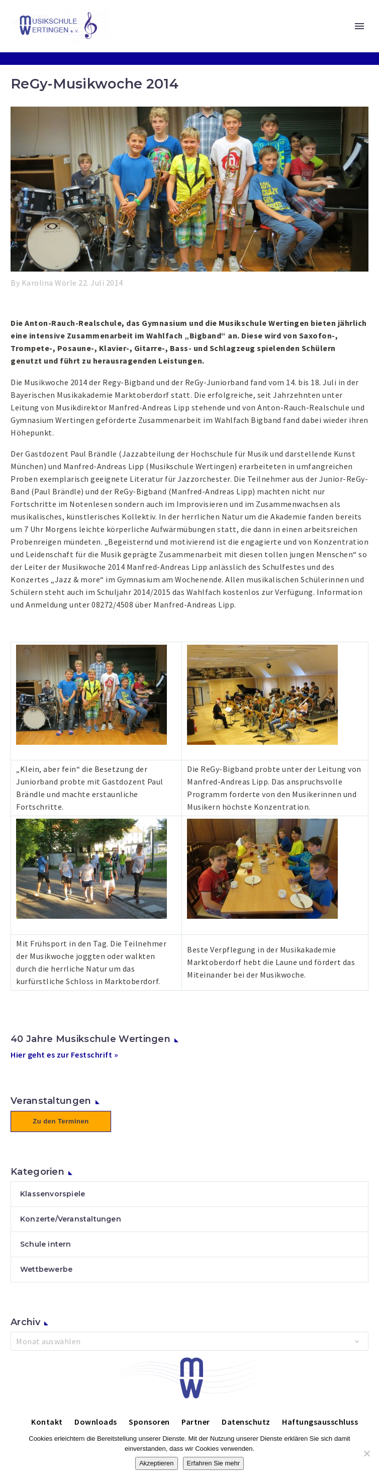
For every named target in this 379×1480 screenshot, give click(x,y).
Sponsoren (149, 1422)
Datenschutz (246, 1422)
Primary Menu (359, 26)
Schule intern (45, 1244)
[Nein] (366, 1453)
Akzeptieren (156, 1463)
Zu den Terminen (60, 1121)
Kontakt (47, 1422)
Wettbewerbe (46, 1269)
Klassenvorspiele (52, 1193)
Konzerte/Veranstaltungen (70, 1219)
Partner (195, 1422)
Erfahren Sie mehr (213, 1463)
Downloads (95, 1422)
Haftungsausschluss (320, 1422)
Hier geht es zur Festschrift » (64, 1055)
